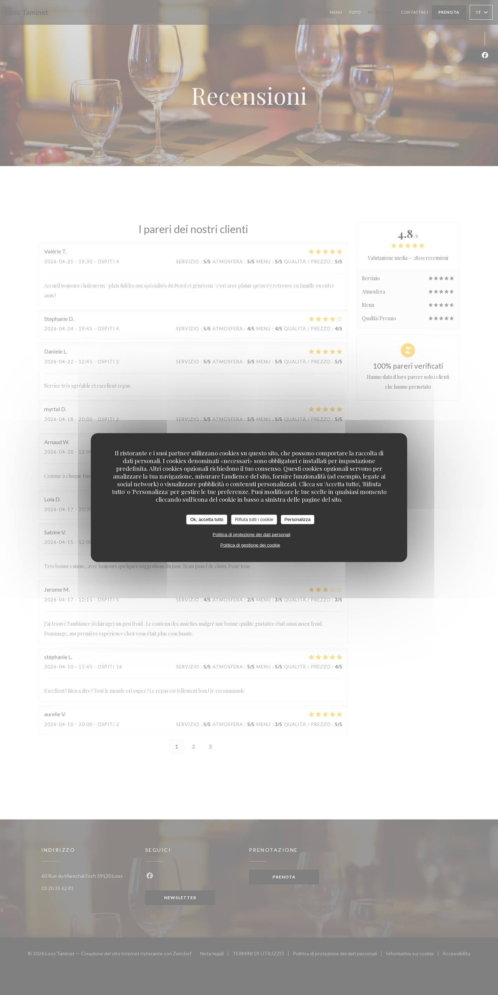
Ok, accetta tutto (206, 519)
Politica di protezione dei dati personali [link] (251, 534)
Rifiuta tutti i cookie (254, 519)
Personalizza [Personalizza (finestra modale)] (297, 519)
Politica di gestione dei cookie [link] (250, 544)
